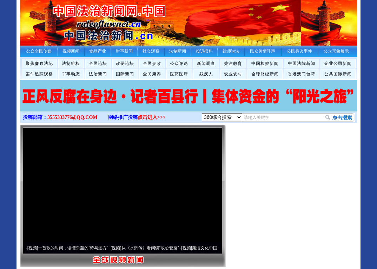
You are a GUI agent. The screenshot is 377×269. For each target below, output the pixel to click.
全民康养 (152, 74)
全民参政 (152, 63)
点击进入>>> (152, 117)
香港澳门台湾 (301, 74)
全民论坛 (98, 63)
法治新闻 (98, 74)
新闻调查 (206, 63)
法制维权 (71, 63)
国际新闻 (125, 74)
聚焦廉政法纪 (39, 63)
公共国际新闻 (338, 74)
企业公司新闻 (338, 63)
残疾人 (206, 74)
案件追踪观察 (39, 74)
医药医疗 (179, 74)
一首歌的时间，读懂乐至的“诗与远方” (73, 248)
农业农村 (233, 74)
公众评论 (179, 63)
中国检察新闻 (265, 63)
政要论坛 (125, 63)
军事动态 (71, 74)
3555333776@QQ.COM (72, 117)
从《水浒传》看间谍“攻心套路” (150, 248)
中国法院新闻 (301, 63)
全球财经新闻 (265, 74)
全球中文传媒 (78, 20)
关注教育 (233, 63)
